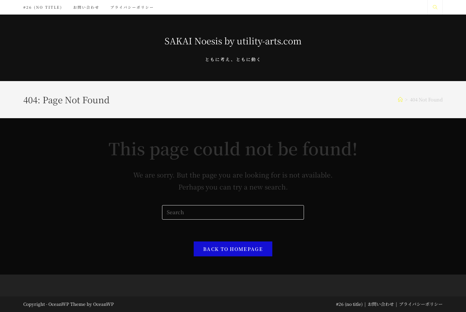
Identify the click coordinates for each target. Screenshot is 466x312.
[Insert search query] (233, 212)
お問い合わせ (381, 304)
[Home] (400, 99)
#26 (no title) (349, 304)
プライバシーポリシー (421, 304)
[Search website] (435, 7)
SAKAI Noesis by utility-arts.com (233, 40)
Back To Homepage (233, 248)
